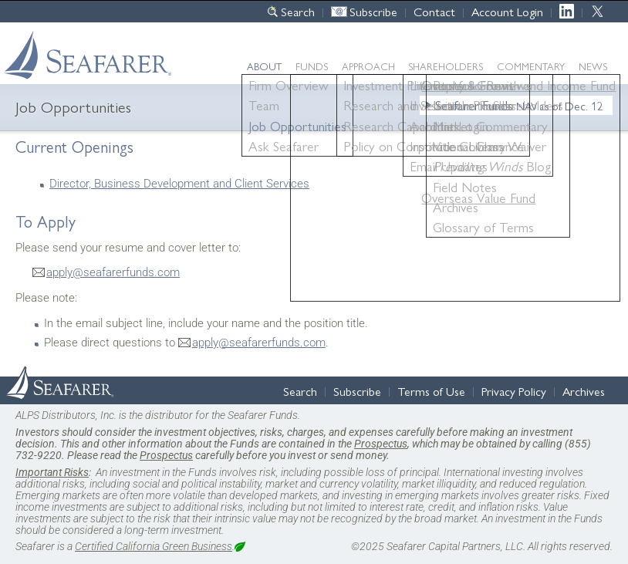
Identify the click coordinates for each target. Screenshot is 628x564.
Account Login (507, 11)
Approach (368, 66)
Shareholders (445, 66)
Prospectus (380, 443)
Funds (311, 66)
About (264, 66)
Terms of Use (431, 390)
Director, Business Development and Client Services (179, 184)
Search (298, 11)
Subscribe (373, 11)
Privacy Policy (513, 390)
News (593, 66)
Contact (434, 11)
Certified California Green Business (153, 546)
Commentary (531, 66)
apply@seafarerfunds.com (113, 272)
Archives (583, 390)
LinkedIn (570, 11)
